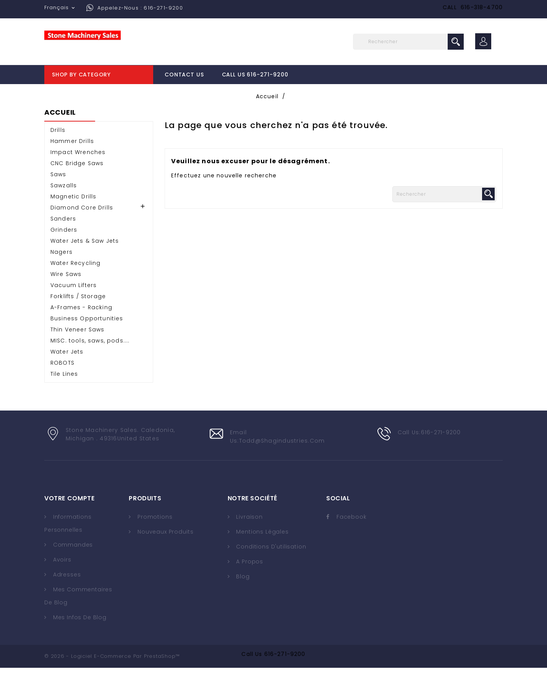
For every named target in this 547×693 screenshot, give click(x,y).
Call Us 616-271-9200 (255, 74)
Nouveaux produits (164, 557)
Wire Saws (65, 299)
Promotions (154, 542)
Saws (58, 199)
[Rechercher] (408, 42)
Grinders (63, 255)
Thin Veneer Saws (77, 355)
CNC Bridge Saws (77, 188)
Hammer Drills (72, 166)
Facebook (352, 542)
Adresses (66, 600)
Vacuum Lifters (73, 310)
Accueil (60, 138)
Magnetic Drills (73, 222)
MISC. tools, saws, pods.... (89, 366)
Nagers (61, 277)
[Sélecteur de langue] (60, 8)
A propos (249, 587)
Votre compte (69, 523)
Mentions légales (262, 557)
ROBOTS (62, 388)
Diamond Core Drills (81, 233)
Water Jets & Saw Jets (84, 266)
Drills (57, 155)
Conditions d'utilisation (270, 572)
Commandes (72, 570)
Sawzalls (63, 210)
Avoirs (61, 585)
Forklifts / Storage (78, 321)
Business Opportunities (86, 343)
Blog (242, 601)
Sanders (63, 244)
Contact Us (184, 74)
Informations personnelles (68, 548)
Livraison (249, 542)
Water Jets (67, 377)
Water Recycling (75, 288)
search (456, 42)
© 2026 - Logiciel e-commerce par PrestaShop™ (112, 681)
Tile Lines (64, 399)
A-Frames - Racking (81, 332)
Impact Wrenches (77, 177)
